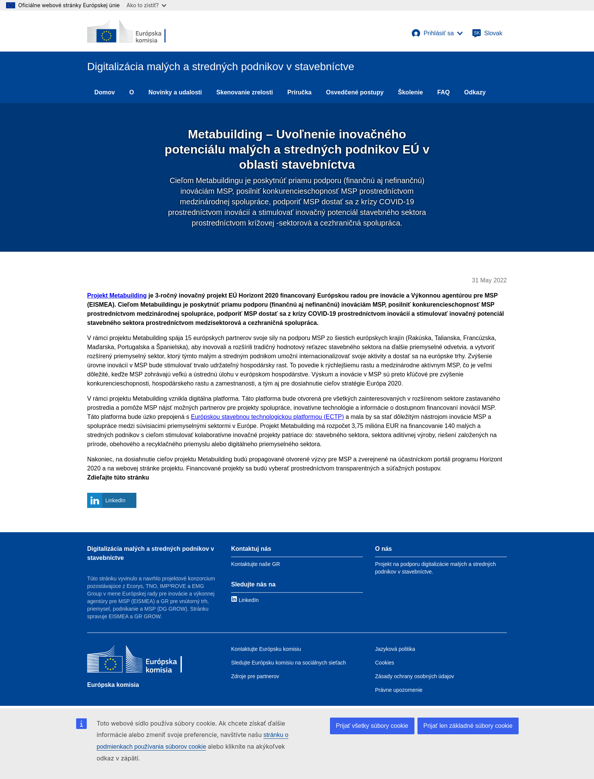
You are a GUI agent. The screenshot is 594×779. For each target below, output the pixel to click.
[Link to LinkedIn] (245, 600)
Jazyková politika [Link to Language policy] (395, 649)
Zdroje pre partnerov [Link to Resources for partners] (255, 676)
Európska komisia (113, 685)
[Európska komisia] (134, 659)
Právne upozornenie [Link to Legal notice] (398, 690)
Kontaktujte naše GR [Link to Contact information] (255, 564)
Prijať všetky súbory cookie (372, 726)
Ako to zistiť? (146, 5)
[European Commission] (126, 31)
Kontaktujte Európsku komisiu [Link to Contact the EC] (266, 649)
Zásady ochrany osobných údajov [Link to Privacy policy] (414, 676)
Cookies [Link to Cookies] (384, 663)
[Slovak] (487, 33)
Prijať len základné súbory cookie (468, 726)
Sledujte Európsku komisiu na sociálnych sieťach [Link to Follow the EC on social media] (288, 663)
